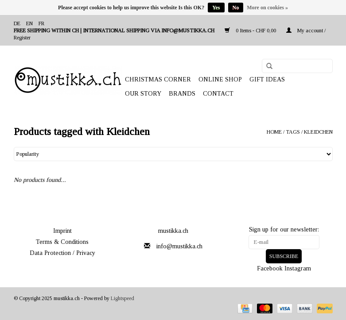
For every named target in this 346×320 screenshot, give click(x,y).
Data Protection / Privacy (62, 253)
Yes (216, 7)
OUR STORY (143, 93)
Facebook (270, 268)
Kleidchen (318, 132)
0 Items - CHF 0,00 (251, 30)
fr (41, 23)
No (236, 7)
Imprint (62, 230)
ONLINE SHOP (220, 79)
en (29, 23)
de (17, 23)
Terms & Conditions (62, 242)
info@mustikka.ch (179, 246)
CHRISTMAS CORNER (158, 79)
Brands (182, 93)
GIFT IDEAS (267, 79)
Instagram (297, 268)
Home (274, 132)
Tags (293, 132)
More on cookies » (267, 7)
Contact (218, 93)
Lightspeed (122, 298)
